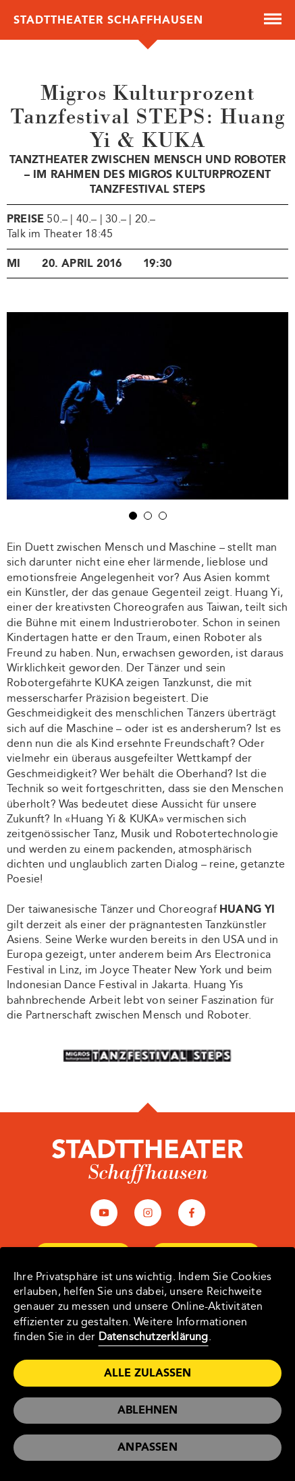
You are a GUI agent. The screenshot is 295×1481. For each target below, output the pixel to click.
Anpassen (147, 1447)
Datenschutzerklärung (154, 1336)
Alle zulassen (147, 1372)
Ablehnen (147, 1409)
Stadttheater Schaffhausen (108, 19)
